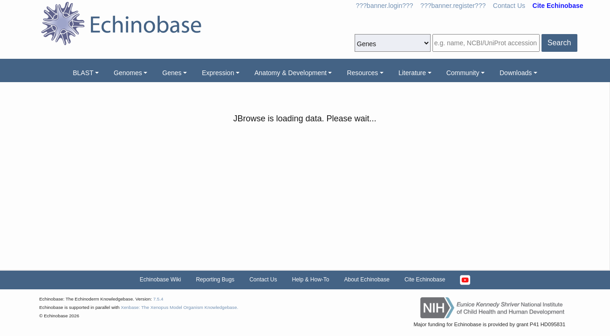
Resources (362, 73)
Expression (218, 73)
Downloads (516, 73)
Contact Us (509, 5)
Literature (412, 73)
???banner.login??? (384, 5)
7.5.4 (158, 298)
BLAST (83, 73)
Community (463, 73)
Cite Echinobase (424, 279)
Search (559, 43)
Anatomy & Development (290, 73)
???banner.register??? (453, 5)
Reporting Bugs (215, 279)
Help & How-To (310, 279)
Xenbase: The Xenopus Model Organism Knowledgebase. (179, 307)
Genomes (128, 73)
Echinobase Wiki (160, 279)
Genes (171, 73)
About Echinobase (367, 279)
